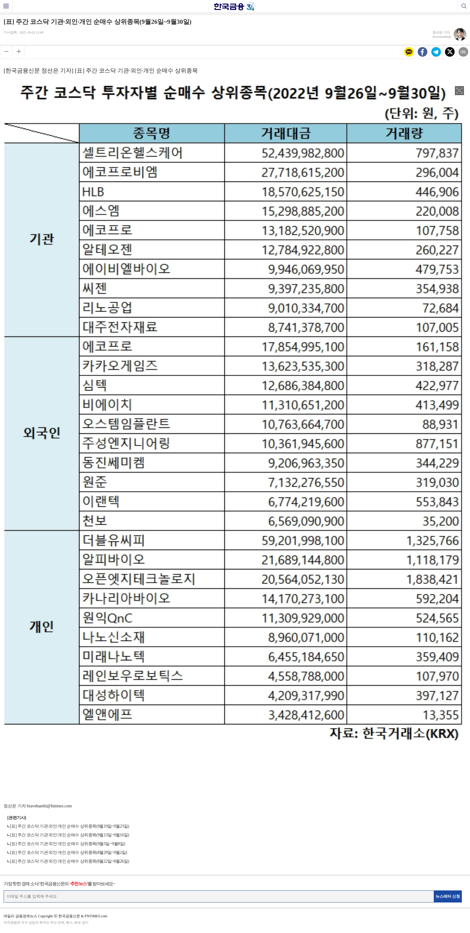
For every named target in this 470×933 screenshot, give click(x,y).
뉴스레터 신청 (448, 896)
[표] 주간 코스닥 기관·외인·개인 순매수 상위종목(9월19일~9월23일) (69, 826)
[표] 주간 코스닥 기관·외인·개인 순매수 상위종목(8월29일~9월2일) (68, 852)
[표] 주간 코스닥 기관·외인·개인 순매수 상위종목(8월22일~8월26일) (69, 861)
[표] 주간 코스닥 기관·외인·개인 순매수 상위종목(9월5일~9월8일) (67, 843)
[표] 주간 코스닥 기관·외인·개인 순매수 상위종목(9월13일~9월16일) (69, 835)
